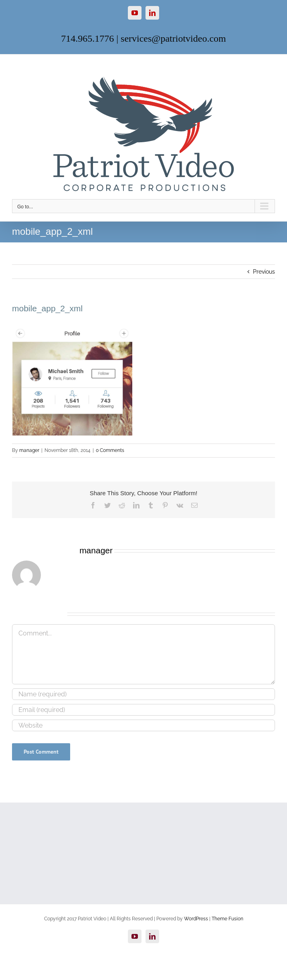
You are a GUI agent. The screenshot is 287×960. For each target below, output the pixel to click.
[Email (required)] (143, 710)
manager (29, 450)
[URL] (143, 725)
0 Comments (110, 450)
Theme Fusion (227, 919)
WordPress (196, 919)
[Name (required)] (143, 694)
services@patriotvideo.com (173, 38)
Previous (264, 271)
